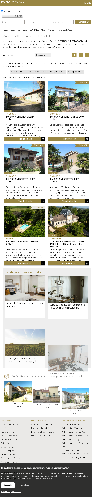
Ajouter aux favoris (43, 182)
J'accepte (8, 485)
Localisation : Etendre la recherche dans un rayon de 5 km (39, 72)
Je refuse (25, 485)
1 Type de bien (76, 72)
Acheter (5, 11)
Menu (87, 2)
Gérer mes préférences (11, 492)
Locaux (16, 11)
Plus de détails (25, 182)
